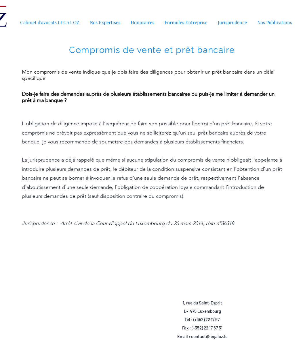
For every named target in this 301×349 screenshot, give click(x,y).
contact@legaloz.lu (209, 336)
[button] (274, 19)
